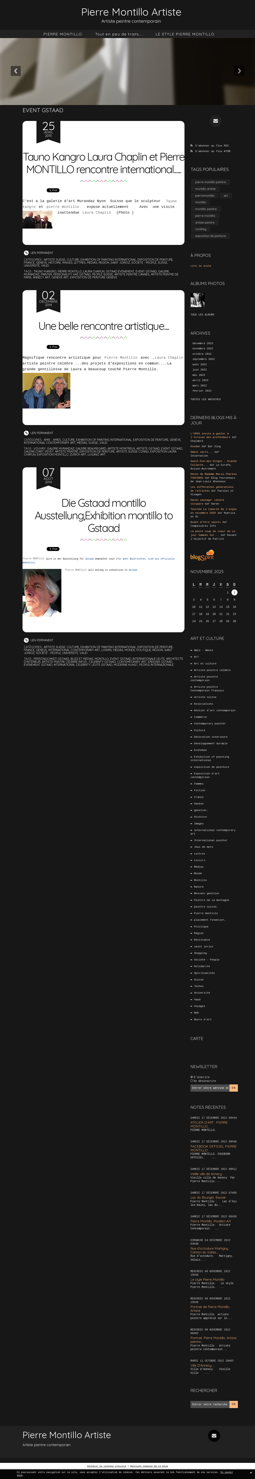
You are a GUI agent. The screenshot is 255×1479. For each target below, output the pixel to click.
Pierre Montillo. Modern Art (211, 1230)
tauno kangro (45, 284)
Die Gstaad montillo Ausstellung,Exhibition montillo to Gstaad (103, 527)
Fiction (199, 793)
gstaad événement (123, 284)
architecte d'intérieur (41, 674)
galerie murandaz (61, 461)
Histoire (55, 275)
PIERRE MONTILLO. (63, 34)
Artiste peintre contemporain (204, 678)
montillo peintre (206, 209)
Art (196, 656)
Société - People (146, 275)
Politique (147, 662)
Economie (200, 752)
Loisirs (109, 662)
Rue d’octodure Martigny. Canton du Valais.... (210, 1259)
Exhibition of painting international (109, 272)
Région (105, 275)
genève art (61, 290)
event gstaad (150, 284)
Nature (199, 892)
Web (196, 1022)
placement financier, (210, 926)
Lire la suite (200, 267)
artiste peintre (81, 464)
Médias (93, 275)
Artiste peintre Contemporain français (207, 689)
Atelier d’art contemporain (214, 711)
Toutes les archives (205, 401)
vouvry (40, 461)
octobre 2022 (202, 355)
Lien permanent (39, 265)
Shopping (200, 960)
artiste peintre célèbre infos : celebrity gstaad (98, 674)
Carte (197, 1047)
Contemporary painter (210, 725)
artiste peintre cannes (135, 287)
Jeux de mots (203, 851)
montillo (103, 671)
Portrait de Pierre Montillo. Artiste (210, 1318)
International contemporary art (63, 455)
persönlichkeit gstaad (52, 671)
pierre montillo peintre (210, 182)
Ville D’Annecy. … (203, 1374)
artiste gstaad (152, 461)
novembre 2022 (202, 350)
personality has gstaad (74, 287)
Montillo (200, 885)
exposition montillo (64, 467)
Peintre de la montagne (211, 906)
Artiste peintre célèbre (212, 670)
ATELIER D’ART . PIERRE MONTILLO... (209, 1133)
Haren (215, 503)
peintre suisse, (206, 913)
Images (68, 275)
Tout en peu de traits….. (119, 34)
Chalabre (196, 442)
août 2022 (199, 365)
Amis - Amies (53, 452)
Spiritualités (204, 981)
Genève (41, 275)
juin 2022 (199, 371)
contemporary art (152, 674)
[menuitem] (63, 34)
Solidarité (202, 974)
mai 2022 (198, 376)
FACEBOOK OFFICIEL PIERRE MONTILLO (213, 1157)
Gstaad (90, 571)
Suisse (165, 275)
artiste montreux (125, 461)
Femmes (199, 786)
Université (32, 278)
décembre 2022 (202, 344)
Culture (73, 272)
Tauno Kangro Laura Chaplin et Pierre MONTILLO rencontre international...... (103, 168)
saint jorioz (122, 275)
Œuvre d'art (203, 1028)
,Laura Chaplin (168, 370)
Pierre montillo (206, 919)
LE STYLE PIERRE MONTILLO (185, 34)
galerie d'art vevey (52, 464)
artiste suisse (55, 272)
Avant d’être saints (205, 521)
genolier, (201, 814)
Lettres (81, 275)
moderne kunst (141, 677)
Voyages (199, 1015)
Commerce (200, 718)
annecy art (42, 290)
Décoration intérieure (211, 738)
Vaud (45, 278)
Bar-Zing (214, 448)
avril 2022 (200, 382)
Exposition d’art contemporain (205, 778)
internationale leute (151, 671)
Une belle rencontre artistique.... (103, 338)
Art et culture (205, 663)
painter (47, 287)
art (226, 195)
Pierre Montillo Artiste (131, 11)
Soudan (195, 448)
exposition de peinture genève (95, 290)
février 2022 (202, 392)
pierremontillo (205, 195)
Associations (203, 704)
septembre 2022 (203, 360)
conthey (200, 230)
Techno (199, 994)
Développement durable (211, 745)
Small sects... (201, 453)
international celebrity (86, 677)
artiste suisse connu (147, 464)
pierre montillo (62, 219)
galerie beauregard (93, 461)
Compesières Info (203, 525)
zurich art (89, 467)
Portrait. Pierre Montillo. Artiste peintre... (208, 1349)
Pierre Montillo (121, 370)
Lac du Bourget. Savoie (208, 1207)
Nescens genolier (207, 899)
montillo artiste (205, 189)
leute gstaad (117, 677)
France (29, 275)
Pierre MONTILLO (33, 571)
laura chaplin (96, 284)
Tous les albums (202, 315)
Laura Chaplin (98, 225)
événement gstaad (51, 677)
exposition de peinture (157, 272)
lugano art (109, 467)
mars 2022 (199, 387)
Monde (133, 662)
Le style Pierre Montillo (208, 1289)
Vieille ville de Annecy (207, 1183)
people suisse (105, 287)
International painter (211, 845)
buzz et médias (83, 671)
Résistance (202, 947)
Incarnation (199, 457)
